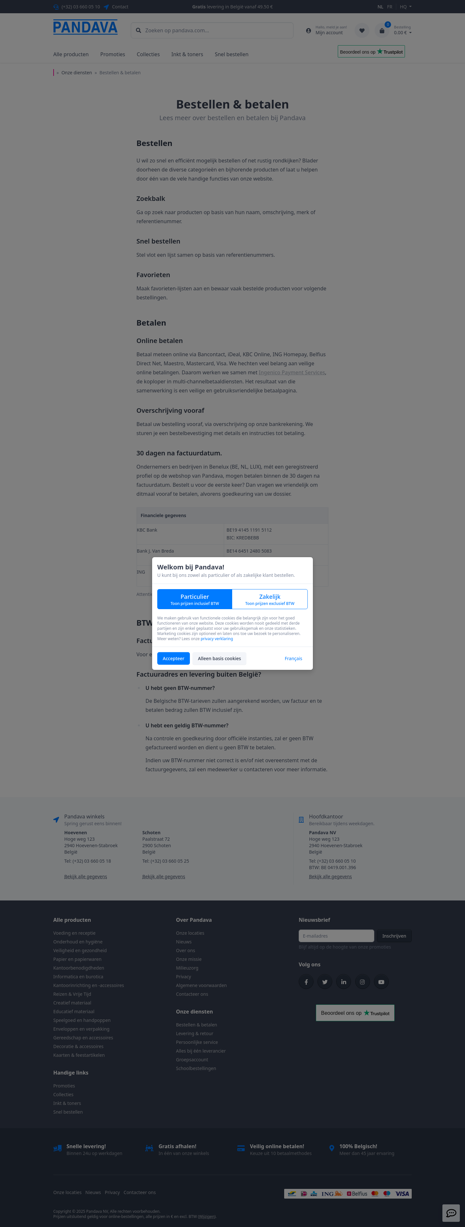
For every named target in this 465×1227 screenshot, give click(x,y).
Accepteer (173, 658)
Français (293, 658)
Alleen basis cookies (219, 658)
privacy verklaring (217, 638)
